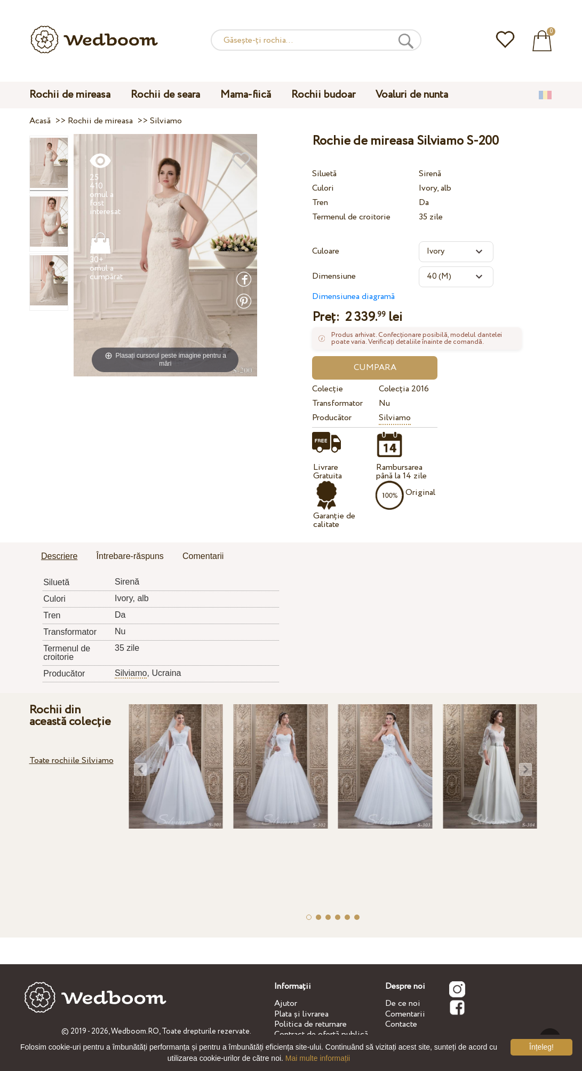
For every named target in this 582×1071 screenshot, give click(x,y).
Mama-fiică (245, 95)
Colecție (327, 389)
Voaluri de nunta (412, 95)
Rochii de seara (165, 95)
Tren (320, 203)
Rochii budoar (323, 95)
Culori (323, 188)
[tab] (59, 557)
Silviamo (395, 418)
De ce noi (402, 1003)
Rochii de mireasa (69, 95)
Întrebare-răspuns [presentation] (130, 556)
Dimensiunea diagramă (353, 296)
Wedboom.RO (135, 1031)
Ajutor (285, 1003)
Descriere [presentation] (59, 556)
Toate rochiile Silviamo (71, 760)
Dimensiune (334, 276)
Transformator (337, 403)
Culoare (325, 251)
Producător (332, 418)
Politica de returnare (310, 1024)
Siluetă (324, 174)
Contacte (401, 1024)
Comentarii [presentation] (203, 556)
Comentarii (405, 1014)
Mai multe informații (317, 1058)
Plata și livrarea (301, 1014)
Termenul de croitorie (351, 217)
